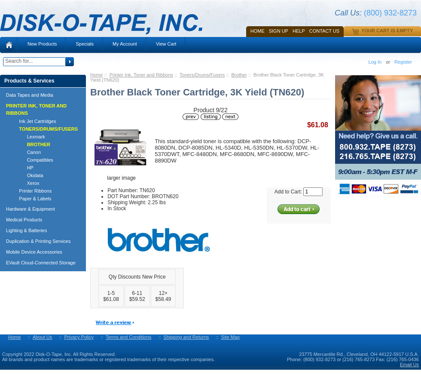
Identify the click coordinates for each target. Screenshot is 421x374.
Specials (85, 43)
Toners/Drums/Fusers (202, 74)
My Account (125, 43)
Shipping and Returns (186, 337)
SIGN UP (278, 31)
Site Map (230, 337)
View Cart (166, 43)
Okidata (27, 175)
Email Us (409, 364)
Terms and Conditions (128, 337)
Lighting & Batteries (26, 230)
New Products (42, 43)
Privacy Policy (78, 337)
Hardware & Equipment (30, 209)
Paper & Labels (31, 198)
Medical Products (24, 219)
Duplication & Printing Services (38, 241)
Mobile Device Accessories (34, 251)
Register (403, 61)
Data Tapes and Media (29, 95)
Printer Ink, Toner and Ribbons (141, 74)
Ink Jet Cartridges (33, 121)
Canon (26, 152)
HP (22, 167)
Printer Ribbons (31, 190)
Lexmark (28, 136)
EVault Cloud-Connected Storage (41, 262)
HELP (299, 31)
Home (257, 31)
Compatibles (32, 159)
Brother (239, 74)
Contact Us (324, 31)
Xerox (25, 183)
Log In (375, 61)
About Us (42, 337)
